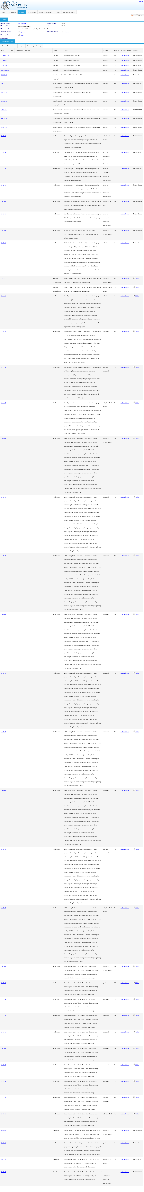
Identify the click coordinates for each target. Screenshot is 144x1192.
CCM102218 (5, 70)
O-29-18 (3, 1143)
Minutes (66, 32)
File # (3, 50)
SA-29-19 (4, 83)
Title (66, 50)
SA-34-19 (4, 127)
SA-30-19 (4, 92)
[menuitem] (5, 46)
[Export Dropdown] (21, 46)
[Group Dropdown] (14, 46)
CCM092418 (5, 60)
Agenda (22, 32)
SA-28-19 (4, 75)
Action (105, 50)
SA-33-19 (4, 118)
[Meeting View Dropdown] (34, 46)
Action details (125, 55)
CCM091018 (5, 55)
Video (22, 35)
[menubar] (21, 46)
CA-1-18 (3, 278)
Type (55, 50)
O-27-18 (3, 966)
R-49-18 (3, 1159)
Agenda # (19, 50)
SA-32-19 (4, 110)
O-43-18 (3, 201)
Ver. (12, 50)
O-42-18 (3, 136)
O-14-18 (3, 296)
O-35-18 (3, 230)
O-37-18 (3, 243)
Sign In (141, 1)
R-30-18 (3, 1130)
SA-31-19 (4, 101)
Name (27, 50)
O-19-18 (3, 438)
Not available (137, 55)
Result (116, 50)
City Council (22, 23)
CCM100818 (5, 65)
